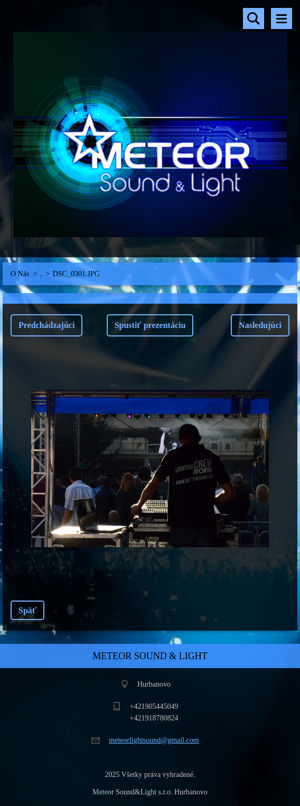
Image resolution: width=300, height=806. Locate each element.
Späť (27, 610)
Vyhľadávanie (253, 18)
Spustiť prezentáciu (150, 325)
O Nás (20, 274)
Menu (281, 18)
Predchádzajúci (46, 325)
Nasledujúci (260, 325)
